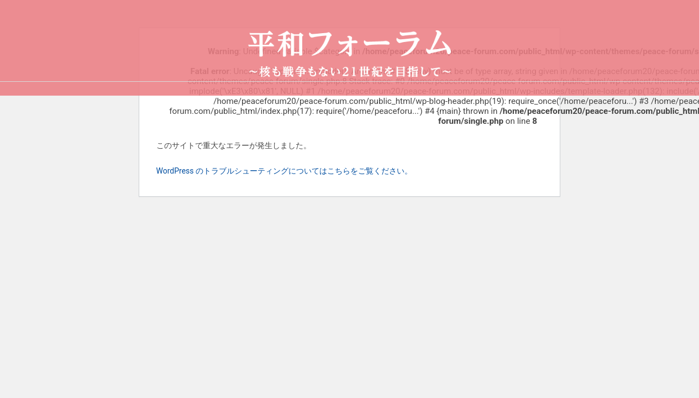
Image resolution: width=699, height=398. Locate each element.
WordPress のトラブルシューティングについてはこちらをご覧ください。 (284, 170)
